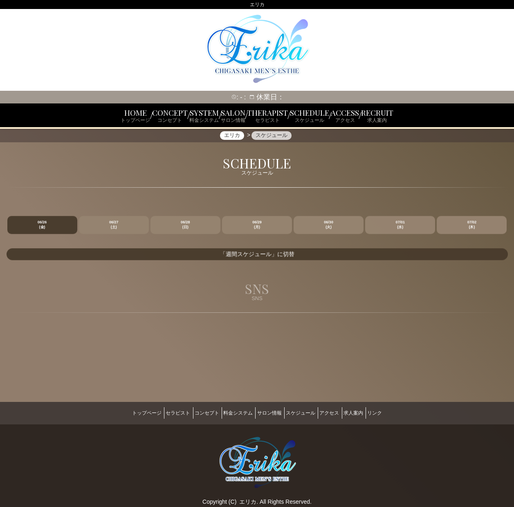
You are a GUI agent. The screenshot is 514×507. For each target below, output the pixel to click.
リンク (402, 412)
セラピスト (157, 412)
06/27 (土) (114, 229)
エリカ (247, 497)
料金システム (231, 412)
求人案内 (374, 412)
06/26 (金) (42, 229)
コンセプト (193, 412)
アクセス (343, 412)
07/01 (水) (400, 229)
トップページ (119, 412)
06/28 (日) (185, 229)
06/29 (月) (257, 229)
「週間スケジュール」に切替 (257, 259)
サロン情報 (269, 412)
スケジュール (307, 412)
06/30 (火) (328, 229)
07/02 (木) (472, 229)
